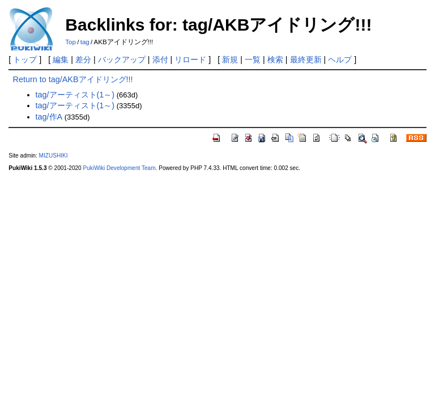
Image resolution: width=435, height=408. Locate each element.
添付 (160, 59)
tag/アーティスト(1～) (75, 94)
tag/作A (49, 116)
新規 (230, 59)
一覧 (253, 59)
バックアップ (122, 59)
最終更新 (306, 59)
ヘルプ (340, 59)
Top (70, 42)
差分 (83, 59)
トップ (25, 59)
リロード (190, 59)
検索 (275, 59)
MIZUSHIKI (53, 155)
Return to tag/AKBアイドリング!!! (73, 79)
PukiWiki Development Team (119, 168)
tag (84, 42)
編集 (61, 59)
